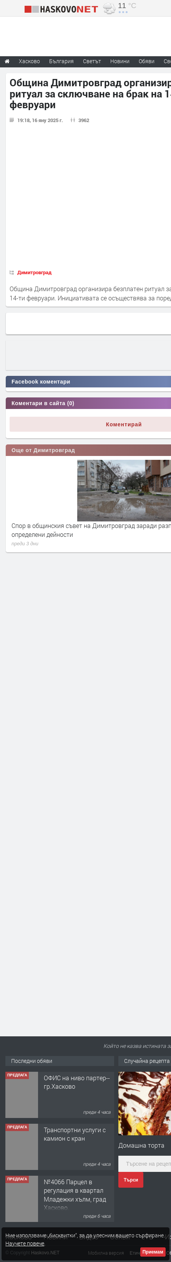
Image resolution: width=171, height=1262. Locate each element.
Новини (119, 61)
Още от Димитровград (43, 450)
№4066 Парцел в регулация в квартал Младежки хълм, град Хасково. (75, 1195)
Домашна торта (141, 1145)
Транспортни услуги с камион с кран (75, 1134)
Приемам (153, 1252)
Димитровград (34, 272)
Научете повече (24, 1243)
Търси (131, 1180)
